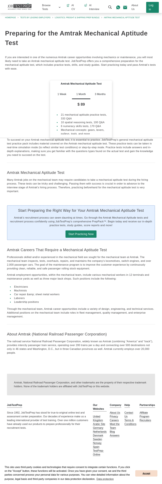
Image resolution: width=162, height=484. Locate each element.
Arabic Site (99, 424)
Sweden (97, 439)
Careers (114, 420)
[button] (51, 7)
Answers (114, 435)
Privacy (114, 416)
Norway (97, 443)
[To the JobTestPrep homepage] (19, 6)
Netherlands (99, 431)
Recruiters (145, 420)
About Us (115, 412)
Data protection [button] (105, 479)
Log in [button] (151, 7)
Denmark (98, 435)
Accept (146, 473)
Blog (112, 431)
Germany (98, 428)
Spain (96, 447)
